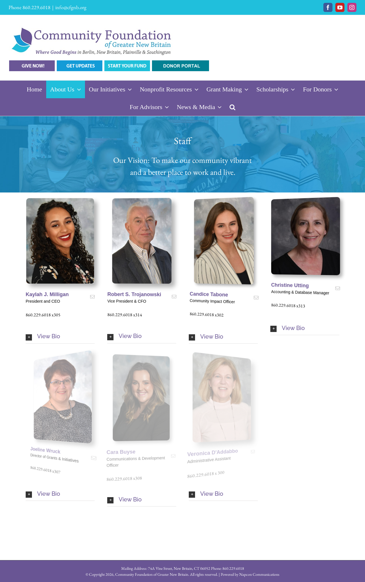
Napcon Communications (259, 574)
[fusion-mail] (92, 296)
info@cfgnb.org (70, 7)
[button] (232, 107)
